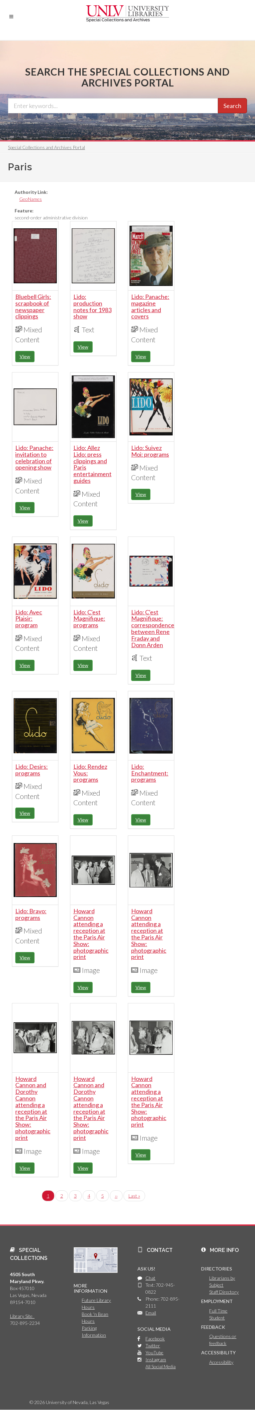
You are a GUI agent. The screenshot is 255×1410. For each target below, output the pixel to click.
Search (232, 105)
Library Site (22, 1316)
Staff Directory (224, 1292)
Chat (150, 1278)
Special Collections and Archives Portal (46, 147)
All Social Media (160, 1366)
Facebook (155, 1338)
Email (150, 1313)
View (25, 356)
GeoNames (30, 199)
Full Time (218, 1311)
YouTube (154, 1352)
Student (217, 1318)
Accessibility (221, 1362)
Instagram (155, 1359)
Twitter (152, 1345)
